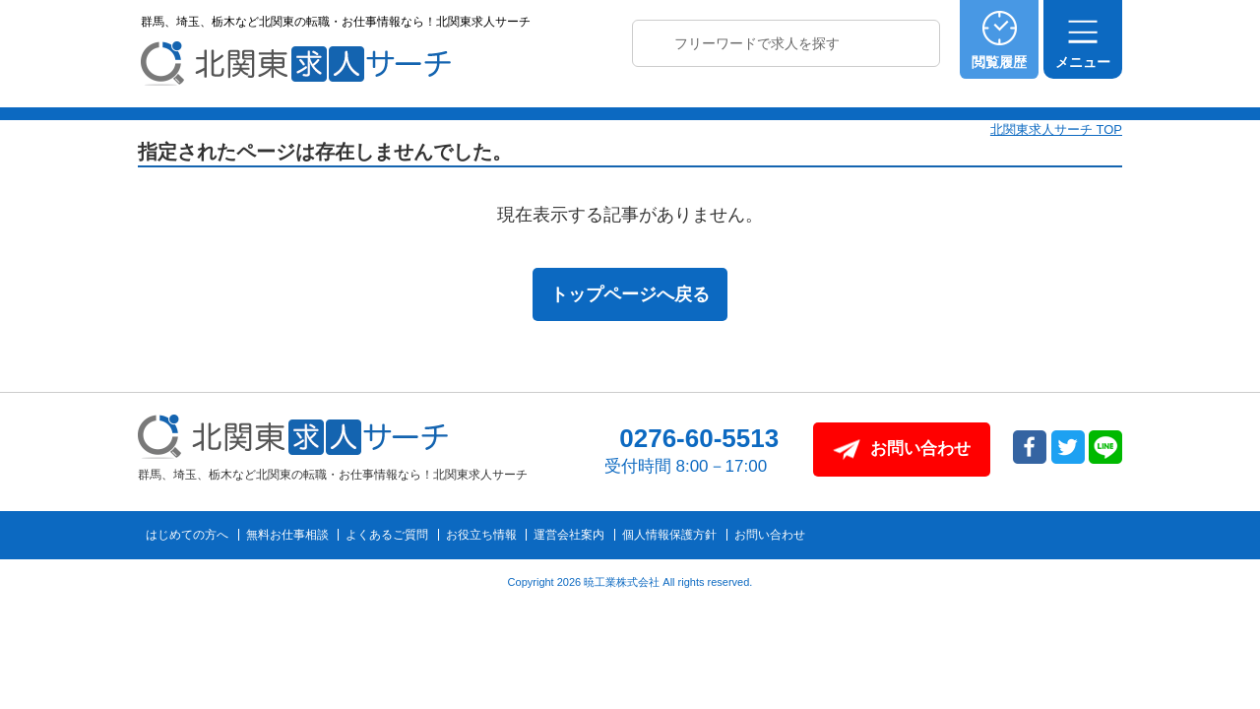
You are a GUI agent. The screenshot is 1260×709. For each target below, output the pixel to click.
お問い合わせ (769, 535)
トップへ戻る (1194, 533)
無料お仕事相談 (287, 535)
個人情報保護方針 (669, 535)
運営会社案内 (569, 535)
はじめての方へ (187, 535)
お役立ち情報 (481, 535)
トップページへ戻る (630, 294)
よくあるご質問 (387, 535)
